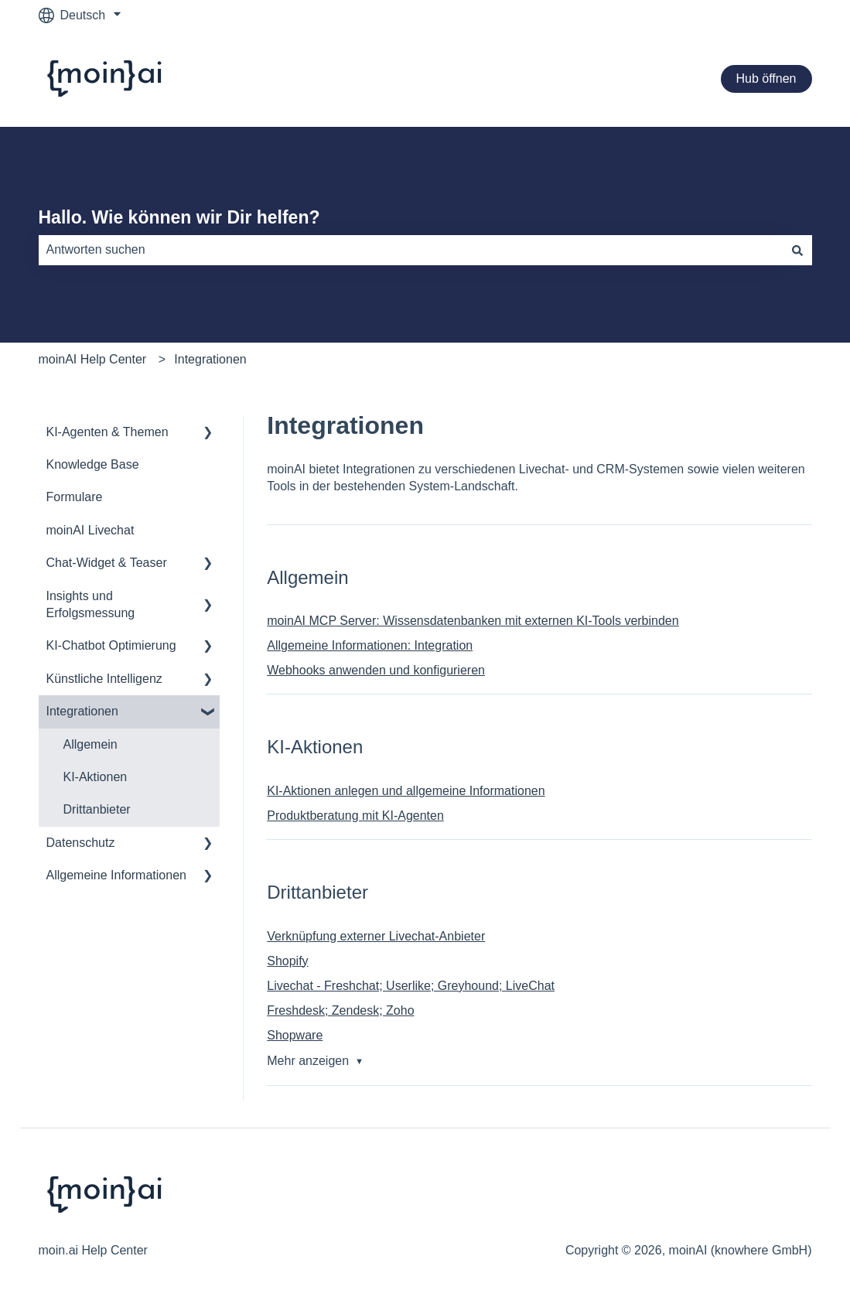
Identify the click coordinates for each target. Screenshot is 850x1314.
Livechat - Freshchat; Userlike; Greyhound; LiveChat (411, 985)
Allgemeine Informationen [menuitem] (116, 875)
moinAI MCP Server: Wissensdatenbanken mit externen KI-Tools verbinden (472, 620)
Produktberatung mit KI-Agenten (355, 815)
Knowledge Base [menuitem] (92, 464)
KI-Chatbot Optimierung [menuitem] (111, 645)
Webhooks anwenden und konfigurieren (376, 670)
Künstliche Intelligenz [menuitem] (104, 678)
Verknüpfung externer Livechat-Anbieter (376, 936)
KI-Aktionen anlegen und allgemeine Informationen (405, 790)
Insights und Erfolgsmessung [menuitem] (90, 604)
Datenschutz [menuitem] (80, 842)
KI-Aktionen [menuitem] (95, 776)
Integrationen (210, 359)
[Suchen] (797, 250)
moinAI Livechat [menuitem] (90, 530)
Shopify (287, 961)
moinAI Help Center (93, 359)
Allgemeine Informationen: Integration (370, 645)
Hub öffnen (766, 78)
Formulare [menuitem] (74, 496)
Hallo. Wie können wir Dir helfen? (179, 217)
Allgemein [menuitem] (90, 744)
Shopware (295, 1035)
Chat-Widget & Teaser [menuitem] (106, 562)
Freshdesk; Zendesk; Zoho (340, 1010)
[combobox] (411, 250)
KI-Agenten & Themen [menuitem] (107, 432)
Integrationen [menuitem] (82, 711)
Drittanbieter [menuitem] (97, 809)
